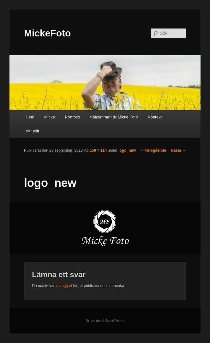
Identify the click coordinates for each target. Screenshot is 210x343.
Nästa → (178, 150)
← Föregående (153, 150)
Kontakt (155, 117)
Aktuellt (32, 131)
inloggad (65, 285)
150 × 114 (98, 150)
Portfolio (72, 117)
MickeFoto (47, 33)
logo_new (127, 150)
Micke (49, 117)
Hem (30, 117)
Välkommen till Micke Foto (114, 117)
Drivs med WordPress (105, 321)
